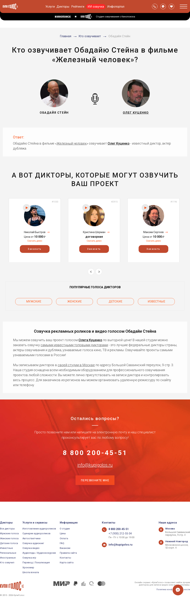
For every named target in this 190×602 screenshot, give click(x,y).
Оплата (64, 538)
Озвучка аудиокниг (33, 543)
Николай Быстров (34, 232)
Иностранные (8, 557)
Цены (63, 533)
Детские (115, 300)
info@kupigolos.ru (95, 471)
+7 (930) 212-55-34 (118, 533)
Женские (74, 300)
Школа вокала (30, 572)
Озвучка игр (29, 557)
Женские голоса (9, 538)
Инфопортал (115, 6)
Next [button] (98, 271)
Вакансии (65, 548)
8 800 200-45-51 (95, 452)
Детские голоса (9, 543)
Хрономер (28, 567)
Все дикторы (7, 528)
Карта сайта (66, 562)
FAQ (62, 543)
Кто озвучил (7, 562)
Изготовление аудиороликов (39, 528)
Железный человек (72, 143)
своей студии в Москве (76, 362)
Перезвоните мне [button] (95, 489)
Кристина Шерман (94, 232)
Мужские (33, 300)
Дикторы (63, 6)
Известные (156, 300)
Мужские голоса (9, 533)
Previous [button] (91, 271)
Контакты (65, 557)
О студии (65, 528)
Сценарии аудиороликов (36, 533)
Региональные (8, 552)
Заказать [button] (34, 249)
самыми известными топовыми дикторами (74, 343)
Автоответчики (31, 538)
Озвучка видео (31, 548)
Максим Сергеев (153, 232)
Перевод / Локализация (36, 562)
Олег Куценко (119, 143)
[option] (35, 230)
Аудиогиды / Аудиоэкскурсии (39, 552)
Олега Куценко (90, 338)
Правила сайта (68, 552)
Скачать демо (34, 241)
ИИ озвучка (96, 6)
